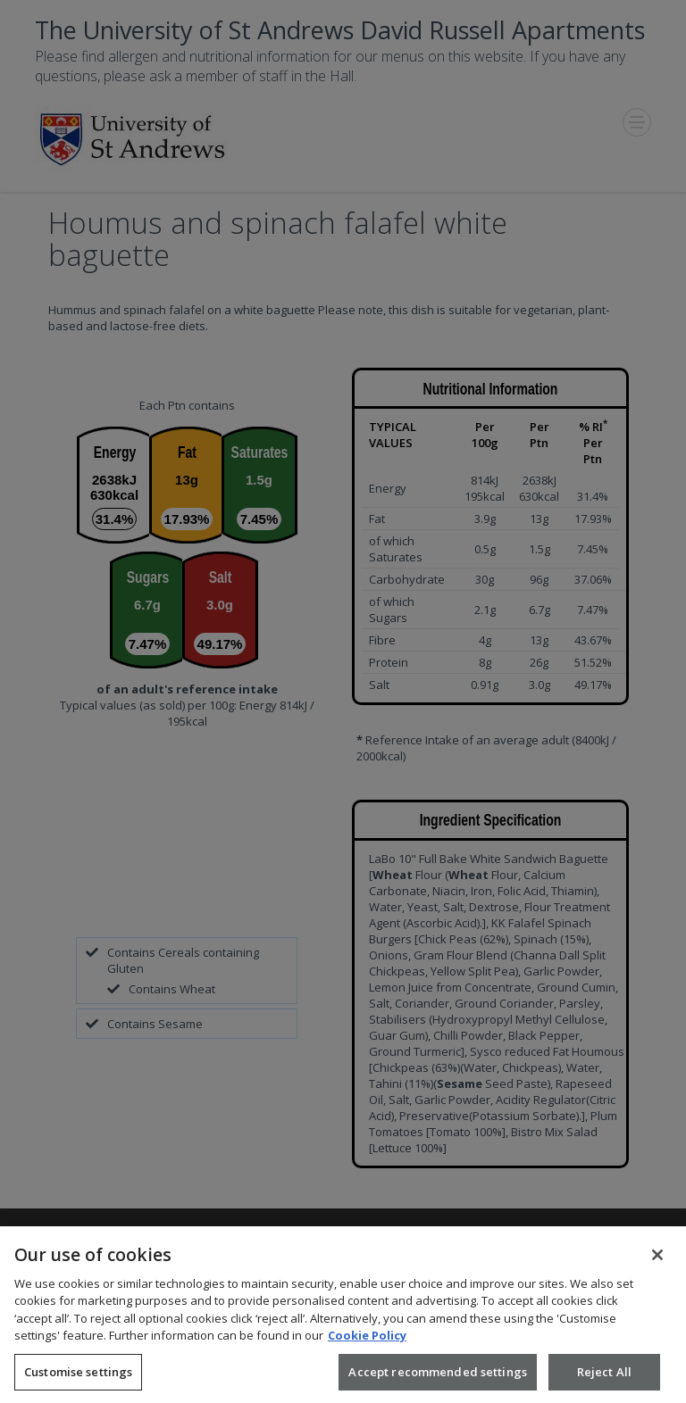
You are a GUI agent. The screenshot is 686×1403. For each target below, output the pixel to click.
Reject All (604, 1380)
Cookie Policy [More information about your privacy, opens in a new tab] (367, 1344)
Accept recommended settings (437, 1380)
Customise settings (78, 1380)
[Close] (657, 1263)
